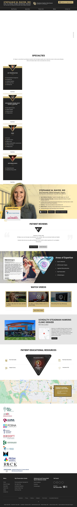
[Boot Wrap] (16, 296)
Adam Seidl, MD (7, 504)
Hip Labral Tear (9, 79)
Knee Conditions (37, 482)
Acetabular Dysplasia (10, 81)
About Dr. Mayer (6, 484)
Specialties (27, 9)
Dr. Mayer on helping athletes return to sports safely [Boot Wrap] (38, 304)
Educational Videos (38, 366)
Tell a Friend (44, 498)
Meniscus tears (9, 141)
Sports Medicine (61, 261)
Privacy (26, 498)
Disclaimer (21, 498)
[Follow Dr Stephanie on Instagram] (62, 482)
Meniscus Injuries (9, 111)
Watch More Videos (38, 310)
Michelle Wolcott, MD (36, 504)
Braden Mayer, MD (44, 504)
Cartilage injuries (9, 146)
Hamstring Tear (9, 84)
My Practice (14, 9)
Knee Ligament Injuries (10, 107)
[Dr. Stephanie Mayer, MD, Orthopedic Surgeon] (18, 2)
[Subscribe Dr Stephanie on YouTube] (60, 482)
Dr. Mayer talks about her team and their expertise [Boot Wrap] (16, 304)
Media (54, 9)
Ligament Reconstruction (63, 268)
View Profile (43, 212)
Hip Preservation (13, 73)
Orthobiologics (12, 163)
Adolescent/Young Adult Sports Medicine (12, 104)
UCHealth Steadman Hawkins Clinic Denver (62, 388)
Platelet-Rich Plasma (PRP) (11, 169)
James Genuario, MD (53, 504)
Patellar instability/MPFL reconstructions (13, 143)
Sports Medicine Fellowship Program (66, 504)
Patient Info (41, 9)
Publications (51, 211)
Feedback (38, 498)
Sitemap (32, 498)
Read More (12, 91)
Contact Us (67, 9)
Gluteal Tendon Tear (10, 82)
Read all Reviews (33, 247)
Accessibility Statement (53, 498)
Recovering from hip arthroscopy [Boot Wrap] (59, 304)
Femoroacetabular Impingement (12, 77)
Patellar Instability (9, 109)
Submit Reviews (43, 247)
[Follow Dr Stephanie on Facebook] (54, 482)
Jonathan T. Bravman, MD (26, 504)
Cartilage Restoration (10, 168)
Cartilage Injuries (9, 112)
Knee (12, 133)
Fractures (36, 484)
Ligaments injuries (9, 139)
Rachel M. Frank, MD (15, 504)
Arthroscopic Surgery (62, 265)
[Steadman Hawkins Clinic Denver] (43, 2)
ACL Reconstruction (10, 144)
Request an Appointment (65, 2)
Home (5, 9)
